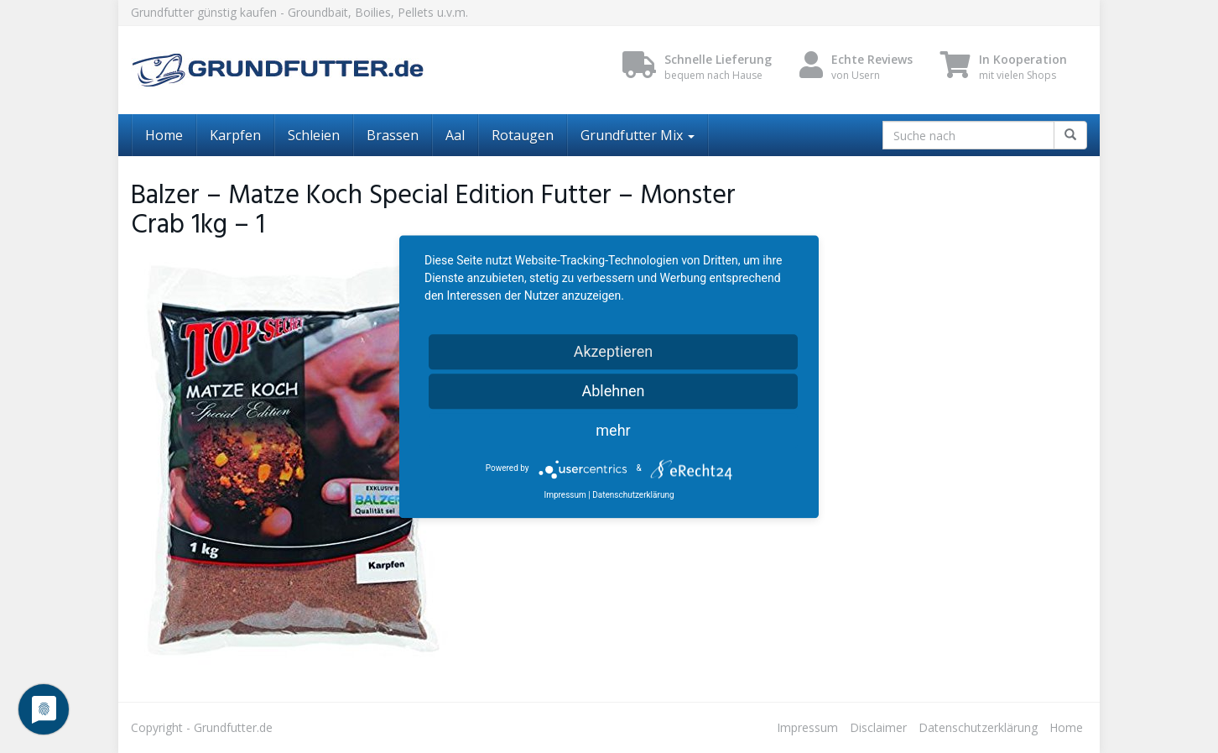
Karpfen (235, 135)
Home (164, 135)
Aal (455, 135)
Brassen (393, 135)
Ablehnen (612, 391)
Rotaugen (523, 135)
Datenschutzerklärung (978, 727)
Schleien (314, 135)
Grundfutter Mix (637, 135)
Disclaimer (878, 727)
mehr (613, 430)
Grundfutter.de (233, 727)
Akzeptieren (613, 351)
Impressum (807, 727)
